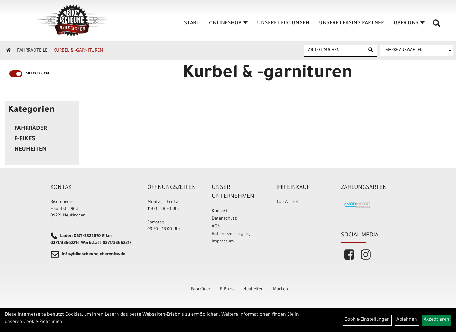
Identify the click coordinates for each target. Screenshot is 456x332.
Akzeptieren (436, 320)
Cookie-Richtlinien (42, 322)
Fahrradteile (32, 50)
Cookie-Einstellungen (367, 320)
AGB (216, 226)
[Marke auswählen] (416, 50)
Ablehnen (406, 320)
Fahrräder (30, 129)
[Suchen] (370, 50)
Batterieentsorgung (231, 234)
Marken (280, 289)
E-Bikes (24, 139)
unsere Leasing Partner (351, 23)
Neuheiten (30, 150)
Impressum (223, 241)
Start (192, 23)
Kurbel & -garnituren (78, 50)
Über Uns (409, 23)
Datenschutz (224, 218)
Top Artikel (287, 202)
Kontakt (220, 211)
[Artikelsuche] (436, 25)
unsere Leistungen (283, 23)
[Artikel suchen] (334, 50)
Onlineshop (228, 23)
